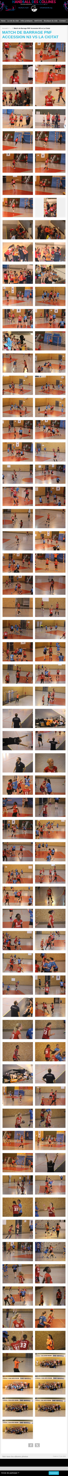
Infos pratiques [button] (26, 21)
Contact (62, 21)
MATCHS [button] (38, 21)
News (3, 21)
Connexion (54, 1473)
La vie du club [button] (13, 21)
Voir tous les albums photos (15, 1456)
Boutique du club (50, 21)
